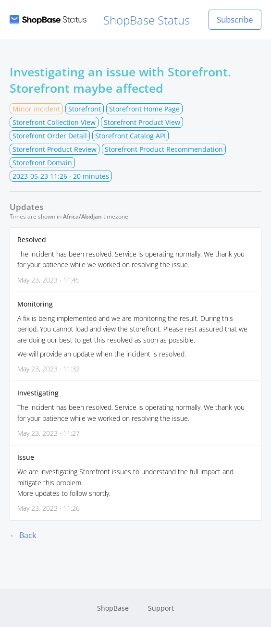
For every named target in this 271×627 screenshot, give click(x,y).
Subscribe (235, 19)
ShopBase (113, 608)
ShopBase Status (100, 20)
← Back (23, 535)
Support (161, 608)
